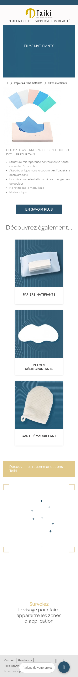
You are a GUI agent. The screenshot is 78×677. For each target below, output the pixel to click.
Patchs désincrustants (39, 367)
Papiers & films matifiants (28, 83)
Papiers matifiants (39, 294)
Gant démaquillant (39, 436)
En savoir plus (39, 209)
